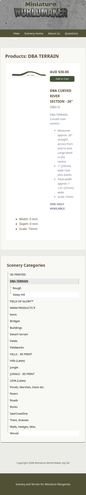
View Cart (15, 36)
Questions (71, 33)
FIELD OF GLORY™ (21, 301)
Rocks (13, 407)
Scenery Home (33, 33)
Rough (17, 288)
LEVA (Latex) (18, 380)
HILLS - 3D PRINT (21, 354)
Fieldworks (17, 347)
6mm (13, 314)
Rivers (14, 393)
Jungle (14, 367)
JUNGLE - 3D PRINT (22, 374)
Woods (14, 433)
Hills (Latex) (17, 360)
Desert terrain (19, 334)
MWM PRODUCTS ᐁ (22, 308)
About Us (54, 33)
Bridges (15, 321)
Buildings (16, 328)
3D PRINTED (18, 274)
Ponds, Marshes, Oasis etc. (27, 387)
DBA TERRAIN (19, 281)
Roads (14, 400)
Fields (13, 341)
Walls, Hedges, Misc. (23, 427)
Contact (73, 38)
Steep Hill (19, 294)
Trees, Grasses (19, 420)
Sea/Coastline (19, 413)
